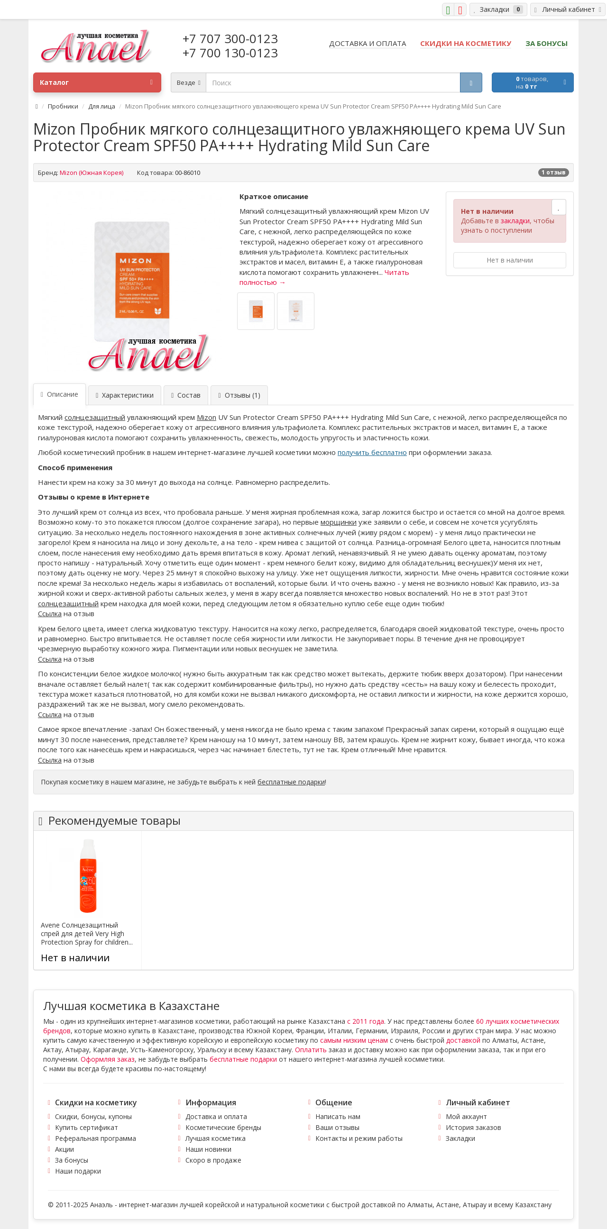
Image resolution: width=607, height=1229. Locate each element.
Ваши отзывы (337, 1127)
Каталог (96, 82)
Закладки (460, 1138)
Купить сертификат (86, 1127)
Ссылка (50, 613)
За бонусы (71, 1160)
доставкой (463, 1040)
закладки (515, 220)
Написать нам (337, 1116)
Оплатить (311, 1049)
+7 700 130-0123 (230, 52)
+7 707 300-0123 (230, 38)
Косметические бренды (223, 1127)
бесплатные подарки (291, 781)
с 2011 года (365, 1021)
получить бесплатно (372, 452)
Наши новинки (208, 1149)
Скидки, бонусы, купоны (93, 1116)
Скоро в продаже (213, 1160)
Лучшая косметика (215, 1138)
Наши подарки (78, 1170)
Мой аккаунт (466, 1116)
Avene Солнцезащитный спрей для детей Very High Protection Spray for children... (87, 934)
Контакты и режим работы (359, 1138)
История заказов (473, 1127)
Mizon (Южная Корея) (91, 172)
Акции (64, 1149)
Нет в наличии (510, 259)
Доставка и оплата (216, 1116)
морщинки (339, 522)
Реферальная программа (95, 1138)
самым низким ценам (354, 1040)
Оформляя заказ (108, 1059)
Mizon (206, 417)
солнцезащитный (94, 417)
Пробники (63, 106)
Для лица (101, 106)
